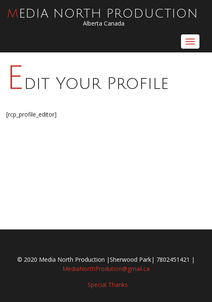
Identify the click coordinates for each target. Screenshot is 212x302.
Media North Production (102, 14)
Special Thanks (108, 285)
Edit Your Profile (87, 84)
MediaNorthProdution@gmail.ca (106, 269)
